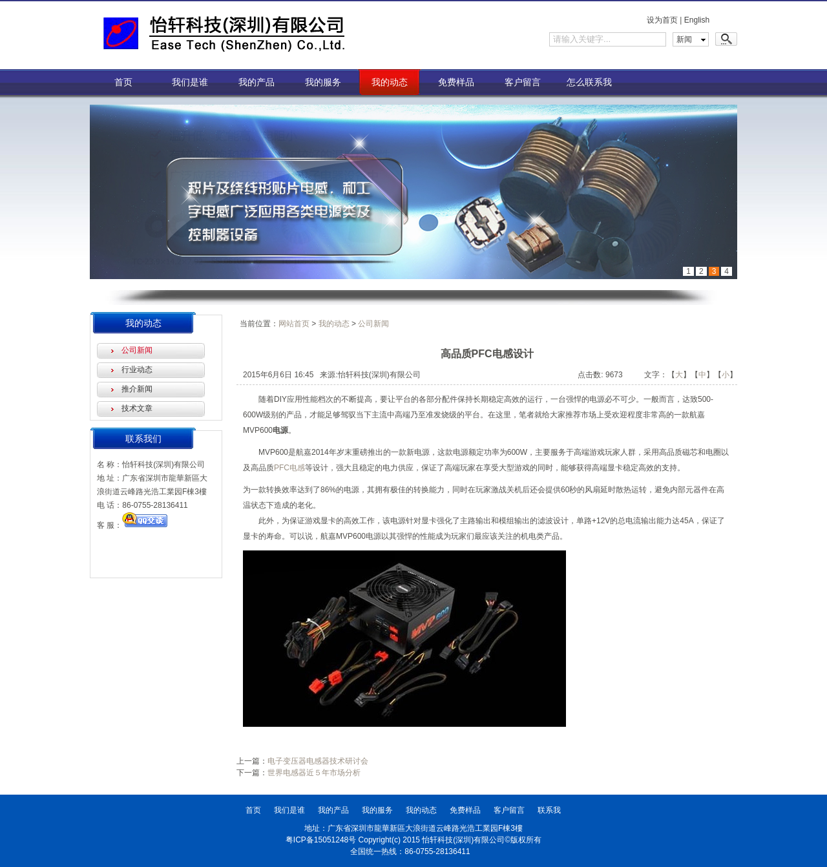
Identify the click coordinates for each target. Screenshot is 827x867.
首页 (123, 82)
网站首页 (293, 323)
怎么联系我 (589, 82)
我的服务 (323, 82)
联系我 (549, 810)
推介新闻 (136, 388)
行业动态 (136, 369)
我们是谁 (190, 82)
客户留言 (523, 82)
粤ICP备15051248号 (321, 839)
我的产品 (256, 82)
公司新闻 (136, 350)
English (696, 20)
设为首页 (662, 20)
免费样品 (456, 82)
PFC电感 (289, 467)
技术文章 (136, 408)
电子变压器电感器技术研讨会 (317, 761)
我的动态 (390, 82)
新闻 (684, 39)
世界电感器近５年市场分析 (314, 772)
